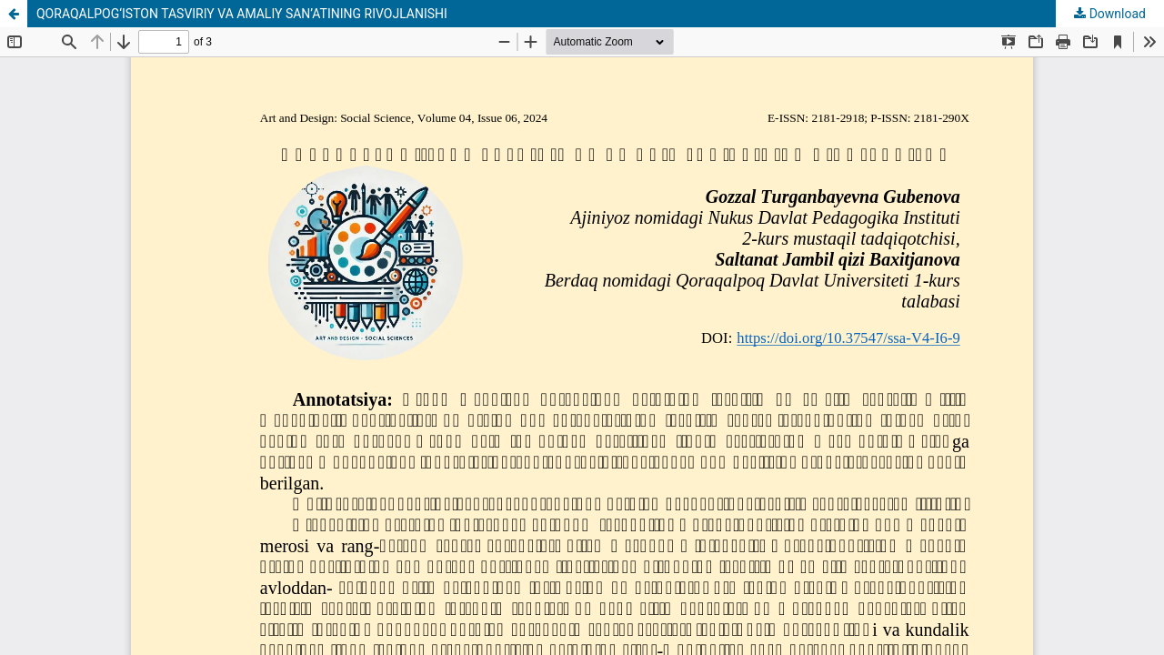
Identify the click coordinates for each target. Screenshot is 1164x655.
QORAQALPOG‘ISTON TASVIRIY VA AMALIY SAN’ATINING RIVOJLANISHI (241, 13)
